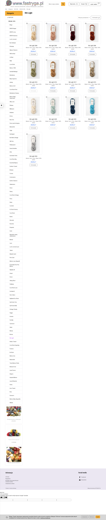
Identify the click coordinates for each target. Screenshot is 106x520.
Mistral (11, 239)
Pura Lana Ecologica (15, 123)
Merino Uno (12, 356)
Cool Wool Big (13, 159)
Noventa (12, 223)
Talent (11, 250)
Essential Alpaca (14, 162)
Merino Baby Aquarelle (15, 399)
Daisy (11, 202)
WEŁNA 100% (11, 21)
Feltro (11, 384)
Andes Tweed (13, 341)
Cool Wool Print (13, 89)
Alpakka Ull (12, 269)
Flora (11, 198)
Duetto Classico (13, 180)
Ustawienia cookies (10, 483)
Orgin (11, 130)
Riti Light (12, 338)
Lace (11, 243)
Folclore (12, 348)
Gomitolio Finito (13, 155)
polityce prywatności (45, 518)
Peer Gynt (12, 257)
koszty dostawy (13, 488)
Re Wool (12, 352)
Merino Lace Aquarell (15, 261)
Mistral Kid (12, 127)
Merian (11, 331)
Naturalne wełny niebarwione (13, 235)
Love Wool (12, 64)
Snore (11, 277)
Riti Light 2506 (92, 45)
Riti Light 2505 (72, 45)
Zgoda (97, 516)
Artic (11, 152)
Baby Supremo (13, 78)
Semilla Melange (13, 71)
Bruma (11, 334)
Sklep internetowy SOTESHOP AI (94, 488)
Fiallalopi (12, 284)
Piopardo (12, 227)
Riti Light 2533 (33, 156)
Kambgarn (12, 134)
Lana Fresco (13, 370)
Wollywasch (12, 144)
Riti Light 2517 (72, 82)
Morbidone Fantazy (14, 93)
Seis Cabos (12, 295)
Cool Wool (12, 213)
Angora (11, 374)
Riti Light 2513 (53, 82)
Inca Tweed (12, 388)
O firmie (7, 476)
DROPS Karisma (13, 35)
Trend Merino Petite (14, 363)
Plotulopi (12, 46)
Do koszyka (33, 54)
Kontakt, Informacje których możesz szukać (12, 481)
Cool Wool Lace (13, 287)
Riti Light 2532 (92, 119)
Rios (11, 392)
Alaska (11, 402)
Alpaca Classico (13, 50)
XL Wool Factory (14, 209)
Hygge (11, 313)
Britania (11, 170)
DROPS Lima (13, 32)
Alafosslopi (12, 53)
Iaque (11, 327)
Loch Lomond (13, 39)
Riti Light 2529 (53, 119)
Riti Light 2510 (33, 82)
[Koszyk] (84, 4)
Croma (11, 173)
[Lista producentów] (83, 17)
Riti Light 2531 (72, 119)
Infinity (11, 82)
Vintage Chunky (13, 309)
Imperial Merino (13, 377)
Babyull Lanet (13, 254)
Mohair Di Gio (13, 366)
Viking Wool (12, 280)
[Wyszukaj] (63, 4)
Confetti (12, 206)
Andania (12, 112)
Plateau (11, 105)
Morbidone (12, 75)
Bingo (11, 25)
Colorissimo (13, 177)
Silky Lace (12, 101)
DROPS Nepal (13, 28)
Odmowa (92, 516)
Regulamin (8, 478)
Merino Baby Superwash (13, 97)
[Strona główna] (24, 4)
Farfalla (11, 320)
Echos (11, 116)
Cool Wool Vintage (14, 195)
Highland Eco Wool (14, 298)
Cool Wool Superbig (14, 345)
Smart (11, 273)
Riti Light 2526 (33, 119)
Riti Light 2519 (92, 82)
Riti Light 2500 (33, 45)
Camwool (12, 323)
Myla (11, 60)
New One (12, 119)
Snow (11, 188)
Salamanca (12, 184)
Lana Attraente (13, 381)
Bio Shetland (13, 43)
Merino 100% (13, 68)
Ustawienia (84, 516)
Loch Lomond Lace (14, 246)
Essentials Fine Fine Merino (14, 265)
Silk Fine (12, 141)
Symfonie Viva (13, 302)
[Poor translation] (5, 497)
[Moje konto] (74, 4)
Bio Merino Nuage (14, 137)
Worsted (12, 220)
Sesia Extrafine (13, 148)
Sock (11, 231)
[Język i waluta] (95, 4)
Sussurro (12, 395)
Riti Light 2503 (53, 45)
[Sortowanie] (96, 17)
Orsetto (11, 316)
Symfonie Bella (13, 305)
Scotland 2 (12, 291)
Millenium (12, 109)
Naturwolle (12, 359)
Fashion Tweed (13, 166)
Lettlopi (11, 57)
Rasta (11, 216)
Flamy (11, 191)
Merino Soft (12, 86)
